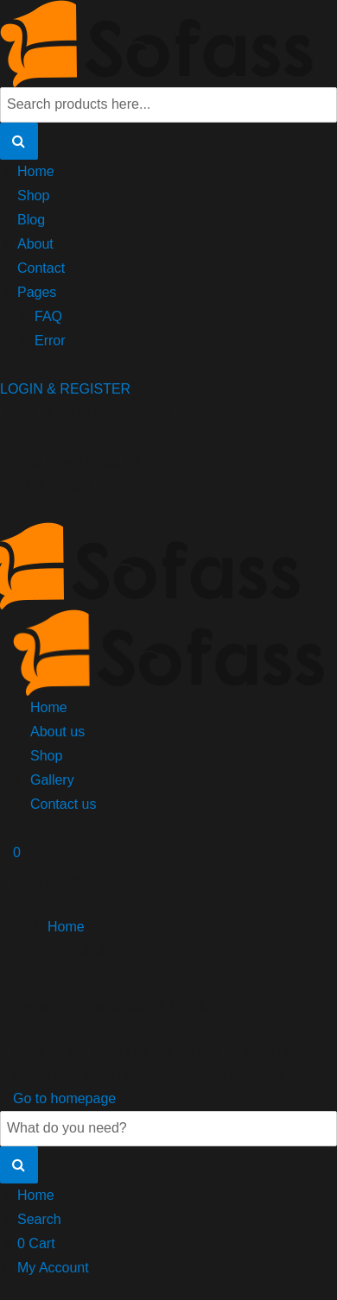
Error (50, 340)
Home (35, 171)
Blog (31, 219)
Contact (41, 268)
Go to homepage (64, 1098)
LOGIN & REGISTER (65, 389)
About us (57, 731)
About (35, 244)
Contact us (63, 804)
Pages (36, 292)
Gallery (52, 780)
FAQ (48, 316)
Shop (33, 195)
